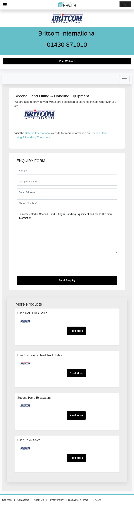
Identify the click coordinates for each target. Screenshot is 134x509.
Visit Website (67, 61)
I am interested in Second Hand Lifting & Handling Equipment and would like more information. (67, 231)
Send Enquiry (67, 280)
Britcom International (37, 133)
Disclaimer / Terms (78, 500)
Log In (125, 4)
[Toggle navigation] (124, 78)
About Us (39, 500)
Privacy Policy (56, 500)
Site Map (7, 500)
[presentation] (45, 266)
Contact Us (23, 500)
